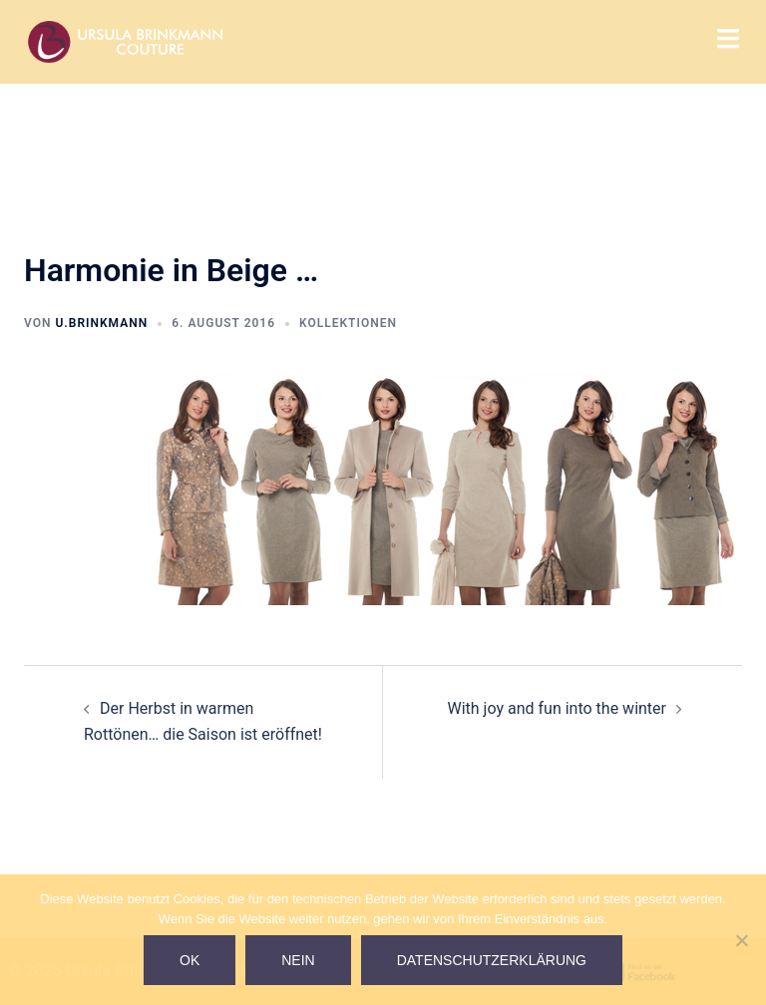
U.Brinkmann (101, 323)
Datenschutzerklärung (491, 960)
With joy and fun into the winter (557, 708)
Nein (297, 960)
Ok (189, 960)
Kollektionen (348, 323)
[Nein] (741, 940)
